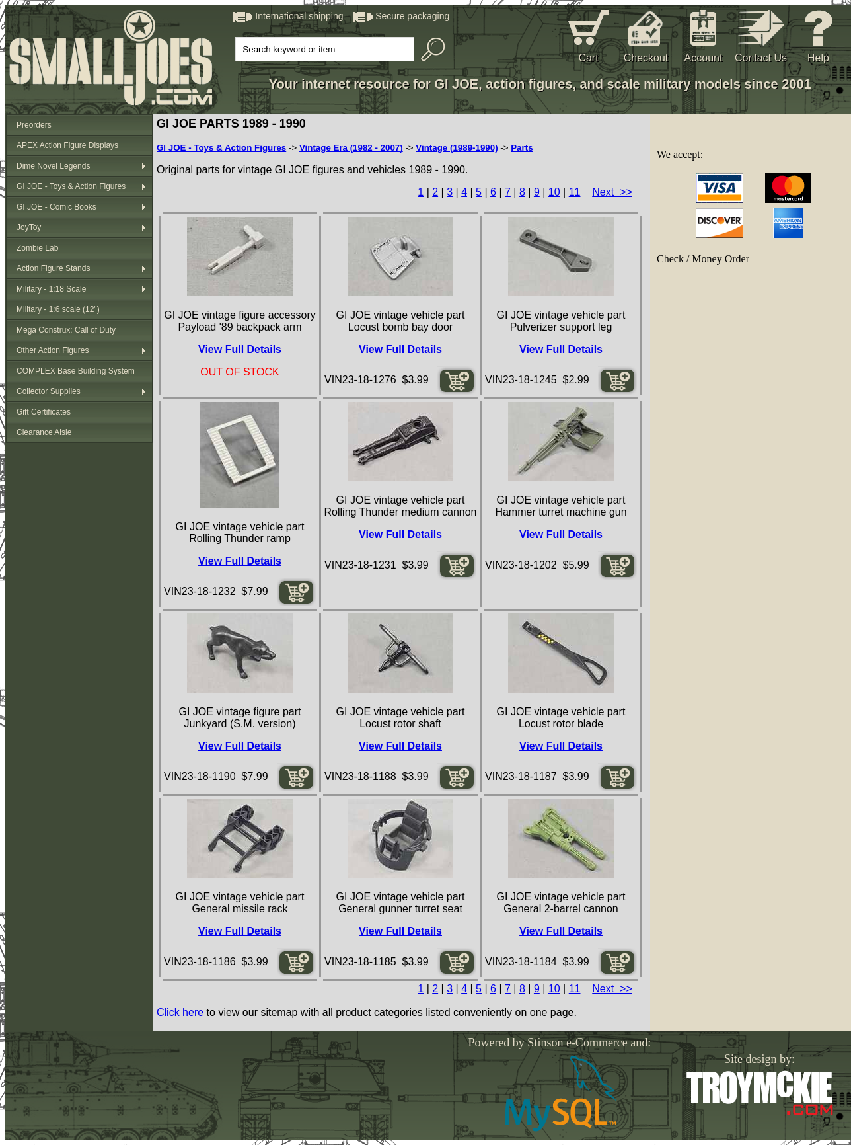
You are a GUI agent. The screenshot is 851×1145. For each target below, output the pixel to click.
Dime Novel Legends (53, 166)
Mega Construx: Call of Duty (66, 330)
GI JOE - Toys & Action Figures (71, 186)
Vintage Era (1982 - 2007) (351, 148)
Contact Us (761, 57)
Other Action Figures (53, 350)
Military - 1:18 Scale (51, 289)
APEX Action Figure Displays (67, 145)
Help (818, 57)
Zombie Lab (37, 248)
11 (575, 192)
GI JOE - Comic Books (56, 207)
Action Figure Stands (53, 268)
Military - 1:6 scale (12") (58, 309)
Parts (522, 148)
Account (703, 57)
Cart (588, 57)
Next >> (612, 192)
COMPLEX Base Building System (76, 370)
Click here (180, 1012)
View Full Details (239, 349)
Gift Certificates (44, 411)
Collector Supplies (49, 391)
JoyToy (29, 227)
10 (554, 192)
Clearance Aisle (44, 432)
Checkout (646, 57)
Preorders (34, 125)
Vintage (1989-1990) (457, 148)
